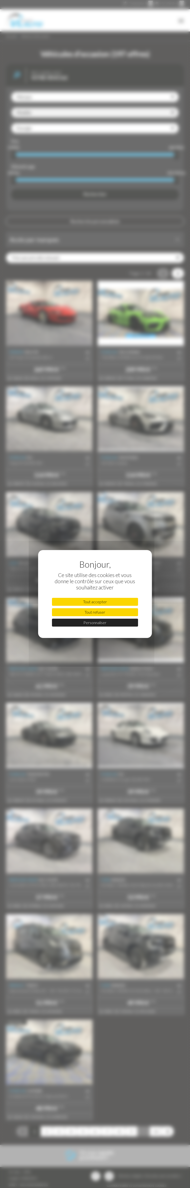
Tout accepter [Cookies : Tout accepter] (95, 601)
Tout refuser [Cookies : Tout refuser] (95, 612)
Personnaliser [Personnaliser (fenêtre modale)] (94, 622)
